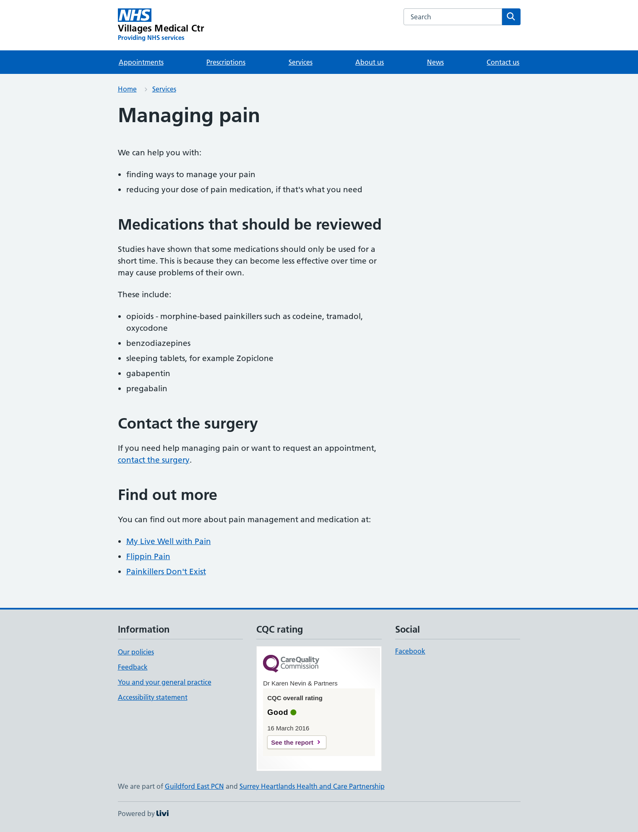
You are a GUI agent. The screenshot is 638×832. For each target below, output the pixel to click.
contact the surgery (154, 460)
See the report (292, 742)
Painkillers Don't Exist (166, 571)
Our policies (136, 652)
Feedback (133, 667)
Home (127, 89)
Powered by (143, 813)
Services (300, 62)
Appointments (141, 62)
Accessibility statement (152, 697)
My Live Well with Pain (168, 541)
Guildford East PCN (194, 786)
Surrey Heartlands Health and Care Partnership (312, 786)
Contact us (503, 62)
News (435, 62)
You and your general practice (164, 682)
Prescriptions (225, 62)
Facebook (410, 651)
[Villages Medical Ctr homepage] (161, 25)
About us (369, 62)
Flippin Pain (148, 556)
